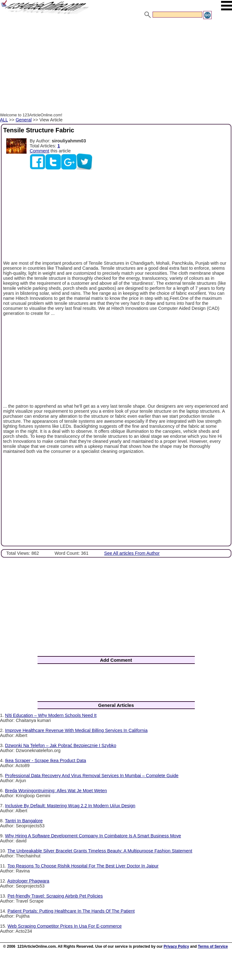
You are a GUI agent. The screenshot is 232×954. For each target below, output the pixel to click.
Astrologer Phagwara (28, 880)
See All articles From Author (132, 553)
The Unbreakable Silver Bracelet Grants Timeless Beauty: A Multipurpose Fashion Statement (100, 850)
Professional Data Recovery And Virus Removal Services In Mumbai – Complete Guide (92, 775)
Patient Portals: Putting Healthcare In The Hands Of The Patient (71, 911)
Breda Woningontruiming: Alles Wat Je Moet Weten (56, 790)
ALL (4, 119)
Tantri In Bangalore (24, 820)
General (24, 119)
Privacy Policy (176, 946)
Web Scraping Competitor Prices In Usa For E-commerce (65, 926)
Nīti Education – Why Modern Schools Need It (51, 715)
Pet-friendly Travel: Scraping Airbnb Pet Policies (55, 895)
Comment (39, 150)
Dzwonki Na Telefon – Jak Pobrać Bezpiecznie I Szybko (60, 745)
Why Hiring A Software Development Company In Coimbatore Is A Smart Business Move (93, 835)
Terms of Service (213, 946)
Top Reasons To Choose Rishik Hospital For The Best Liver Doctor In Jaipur (83, 865)
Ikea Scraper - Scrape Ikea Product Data (45, 760)
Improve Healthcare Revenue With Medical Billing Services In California (76, 730)
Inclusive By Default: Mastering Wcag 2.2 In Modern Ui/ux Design (70, 805)
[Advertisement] (116, 67)
